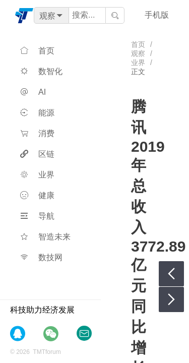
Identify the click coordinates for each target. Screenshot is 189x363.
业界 (37, 174)
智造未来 (45, 236)
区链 (37, 154)
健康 (37, 195)
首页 (37, 50)
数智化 (41, 71)
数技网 (41, 257)
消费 (37, 133)
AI (33, 92)
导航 (37, 216)
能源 (37, 112)
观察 (138, 53)
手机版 (157, 15)
